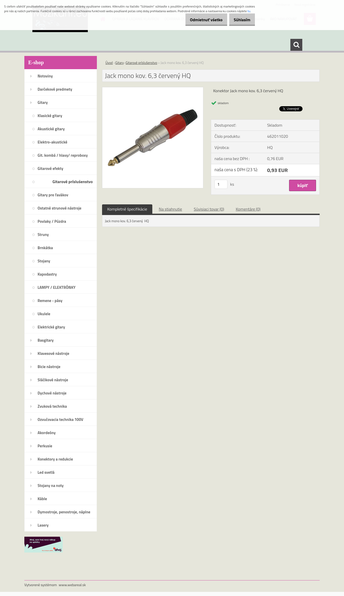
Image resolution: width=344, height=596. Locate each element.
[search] (296, 45)
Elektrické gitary (51, 327)
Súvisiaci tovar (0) (209, 209)
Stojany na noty (51, 486)
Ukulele (44, 314)
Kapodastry (47, 274)
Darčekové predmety (55, 89)
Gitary (43, 102)
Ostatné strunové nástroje (59, 208)
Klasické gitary (50, 116)
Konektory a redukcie (55, 459)
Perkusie (45, 446)
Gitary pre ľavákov (53, 195)
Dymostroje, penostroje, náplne (64, 512)
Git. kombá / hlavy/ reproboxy (63, 155)
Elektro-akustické (52, 142)
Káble (42, 499)
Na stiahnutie (170, 209)
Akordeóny (47, 433)
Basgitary (46, 340)
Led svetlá (46, 472)
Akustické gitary (51, 129)
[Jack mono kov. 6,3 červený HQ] (152, 89)
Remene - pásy (50, 301)
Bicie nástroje (49, 367)
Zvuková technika (52, 406)
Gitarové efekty (50, 168)
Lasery (43, 525)
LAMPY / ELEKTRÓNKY (57, 287)
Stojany (44, 261)
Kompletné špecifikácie (127, 209)
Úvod (109, 62)
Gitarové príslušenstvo (72, 181)
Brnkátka (45, 248)
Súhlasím (240, 20)
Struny (43, 235)
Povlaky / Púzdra (52, 221)
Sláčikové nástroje (53, 380)
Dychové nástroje (52, 393)
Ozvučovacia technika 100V (60, 419)
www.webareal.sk (72, 584)
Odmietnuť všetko (200, 20)
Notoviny (45, 76)
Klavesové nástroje (53, 353)
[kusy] (220, 184)
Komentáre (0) (248, 209)
